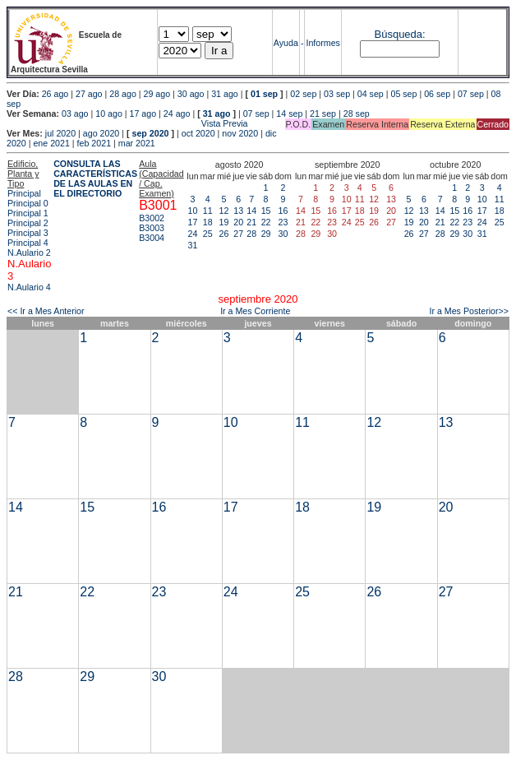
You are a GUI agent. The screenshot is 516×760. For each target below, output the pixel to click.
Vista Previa (127, 123)
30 (283, 234)
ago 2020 (101, 133)
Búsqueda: (400, 34)
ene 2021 (51, 143)
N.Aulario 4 (29, 287)
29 (266, 234)
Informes (322, 43)
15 (266, 210)
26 (224, 234)
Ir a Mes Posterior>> (469, 311)
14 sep (289, 113)
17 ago (143, 113)
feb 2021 (94, 143)
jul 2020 (60, 133)
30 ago (191, 94)
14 (251, 210)
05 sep (403, 94)
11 (208, 210)
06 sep (437, 94)
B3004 (151, 238)
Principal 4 (27, 243)
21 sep (323, 113)
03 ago (75, 113)
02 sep (303, 94)
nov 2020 (240, 133)
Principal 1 (27, 213)
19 (224, 222)
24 (193, 234)
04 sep (370, 94)
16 (283, 210)
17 (193, 222)
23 (283, 222)
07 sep (471, 94)
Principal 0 (27, 203)
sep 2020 (150, 133)
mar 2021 (136, 143)
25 (208, 234)
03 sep (337, 94)
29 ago (157, 94)
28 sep (356, 113)
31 (193, 245)
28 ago (122, 94)
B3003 (151, 228)
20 (238, 222)
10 (193, 210)
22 (266, 222)
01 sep (264, 94)
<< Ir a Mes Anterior (46, 311)
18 (208, 222)
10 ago (108, 113)
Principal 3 (27, 233)
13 (238, 210)
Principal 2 (27, 223)
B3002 (151, 218)
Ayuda (286, 43)
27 (238, 234)
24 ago (177, 113)
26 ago (55, 94)
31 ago (224, 94)
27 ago (89, 94)
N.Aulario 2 (29, 252)
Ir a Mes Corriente (255, 311)
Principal (24, 193)
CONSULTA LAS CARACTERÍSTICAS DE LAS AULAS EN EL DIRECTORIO (95, 178)
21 (251, 222)
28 (251, 234)
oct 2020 (198, 133)
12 (224, 210)
